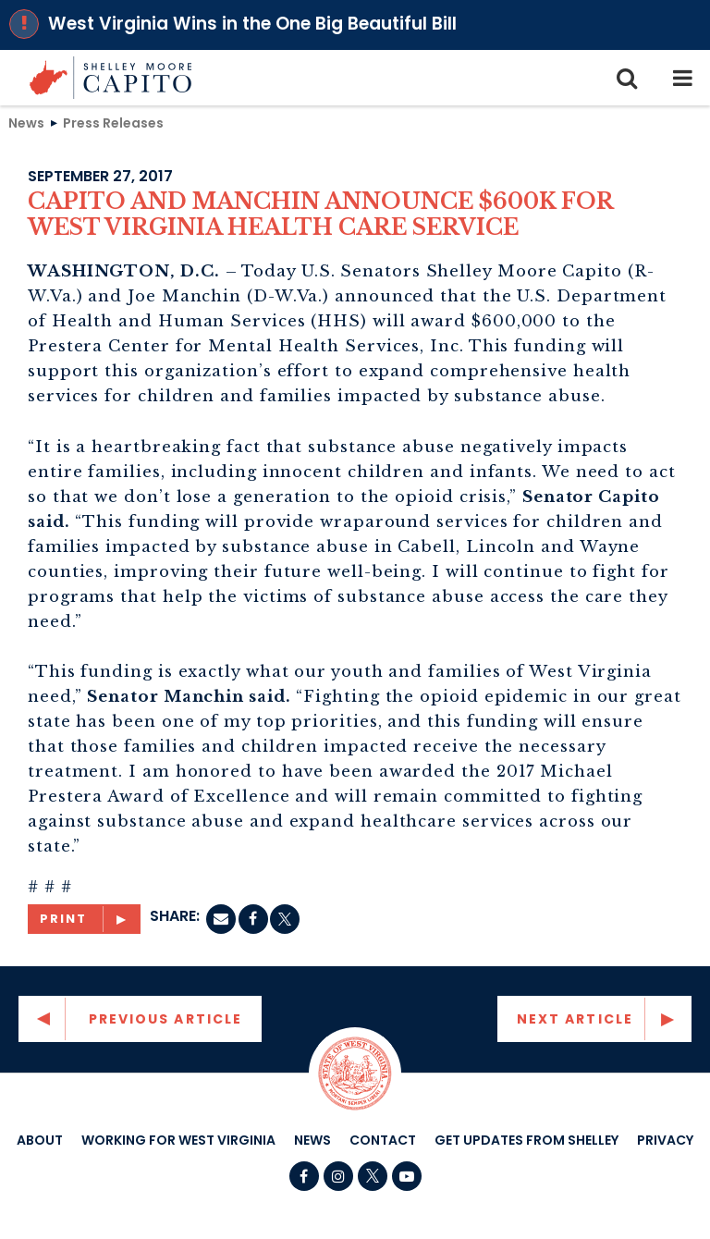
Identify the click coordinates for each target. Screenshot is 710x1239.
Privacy (665, 1140)
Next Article (575, 1019)
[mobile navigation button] (682, 77)
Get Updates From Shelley (526, 1140)
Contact (382, 1140)
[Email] (221, 919)
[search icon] (627, 77)
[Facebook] (253, 919)
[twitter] (285, 919)
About (40, 1140)
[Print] (84, 919)
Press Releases (113, 122)
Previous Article (166, 1019)
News (26, 122)
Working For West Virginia (178, 1140)
